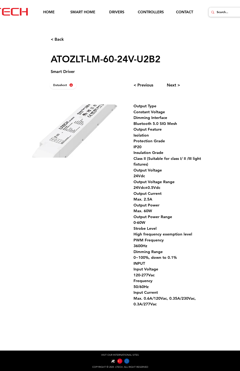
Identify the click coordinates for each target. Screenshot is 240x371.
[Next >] (181, 85)
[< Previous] (148, 85)
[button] (83, 12)
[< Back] (64, 39)
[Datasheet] (63, 85)
